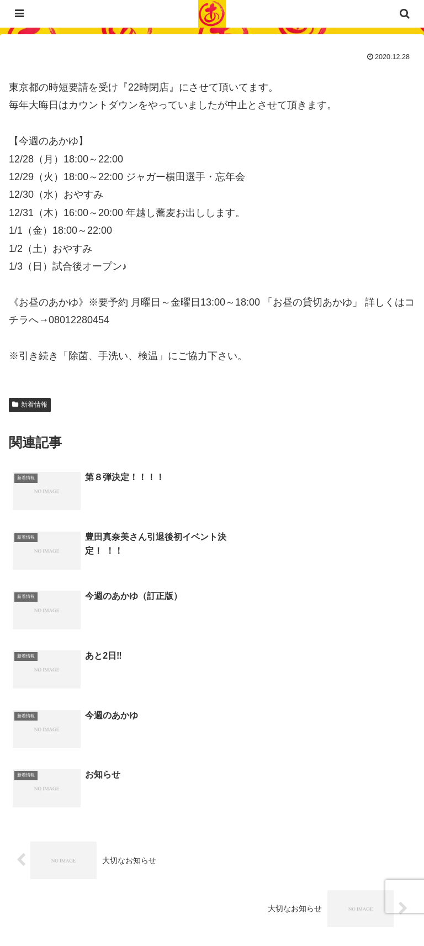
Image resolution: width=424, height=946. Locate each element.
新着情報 (29, 404)
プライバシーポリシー (108, 910)
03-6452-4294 (99, 834)
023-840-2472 (79, 852)
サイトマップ (316, 910)
